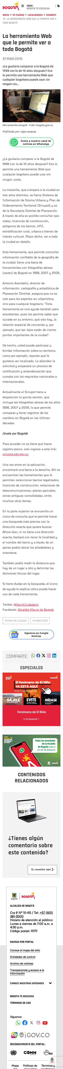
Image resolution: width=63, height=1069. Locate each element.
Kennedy (51, 15)
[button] (33, 656)
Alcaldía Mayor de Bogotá (36, 609)
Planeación (40, 621)
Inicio (6, 15)
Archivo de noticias (21, 963)
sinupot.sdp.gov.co (15, 454)
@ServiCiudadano (26, 604)
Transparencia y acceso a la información (27, 971)
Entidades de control (22, 957)
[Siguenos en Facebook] (18, 1022)
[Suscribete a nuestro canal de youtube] (45, 1022)
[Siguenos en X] (31, 1022)
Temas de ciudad (16, 621)
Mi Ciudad (18, 15)
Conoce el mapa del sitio (25, 950)
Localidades (35, 15)
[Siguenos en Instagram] (38, 1022)
